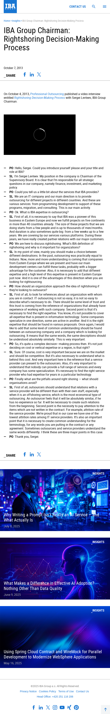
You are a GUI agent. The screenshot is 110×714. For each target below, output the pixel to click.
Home (7, 20)
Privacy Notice (28, 691)
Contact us (77, 6)
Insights (16, 20)
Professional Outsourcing (47, 94)
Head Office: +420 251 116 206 (55, 696)
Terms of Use (66, 691)
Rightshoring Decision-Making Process (39, 98)
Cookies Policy (47, 691)
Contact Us (82, 691)
